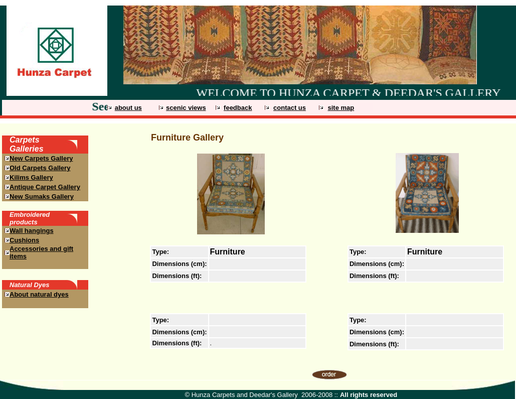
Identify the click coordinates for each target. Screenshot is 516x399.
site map (340, 107)
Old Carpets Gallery (40, 168)
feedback (238, 107)
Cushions (24, 240)
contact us (289, 107)
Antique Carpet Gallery (45, 187)
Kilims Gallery (31, 177)
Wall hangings (32, 230)
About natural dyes (39, 294)
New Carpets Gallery (41, 158)
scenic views (186, 107)
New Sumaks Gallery (42, 196)
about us (128, 107)
